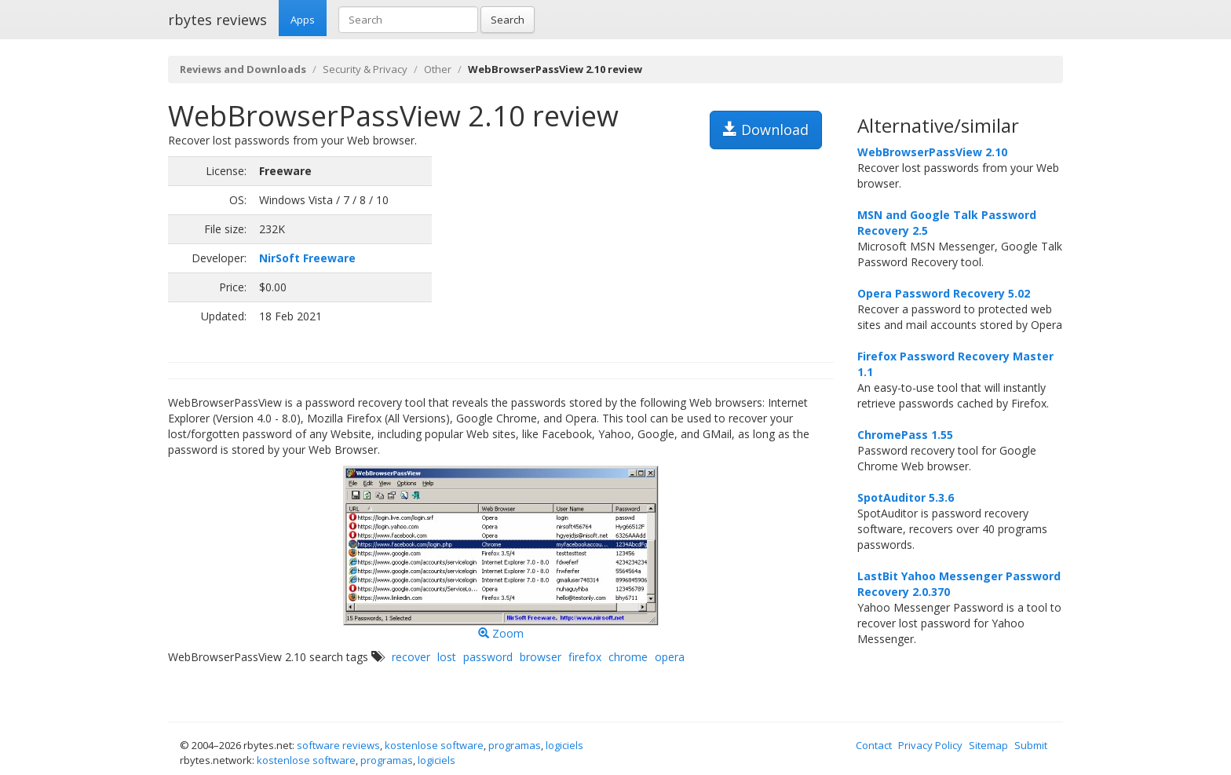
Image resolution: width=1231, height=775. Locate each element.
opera (670, 656)
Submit (1030, 745)
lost (446, 656)
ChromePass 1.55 (905, 434)
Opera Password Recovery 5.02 (943, 293)
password (488, 656)
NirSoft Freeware (307, 257)
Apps (302, 20)
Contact (874, 745)
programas (514, 745)
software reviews (338, 745)
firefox (584, 656)
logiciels (564, 745)
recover (411, 656)
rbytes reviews (217, 19)
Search (507, 20)
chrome (628, 656)
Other (437, 69)
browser (540, 656)
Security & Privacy (365, 69)
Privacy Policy (930, 745)
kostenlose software (434, 745)
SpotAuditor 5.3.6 (905, 497)
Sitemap (988, 745)
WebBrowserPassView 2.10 (932, 151)
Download (766, 129)
